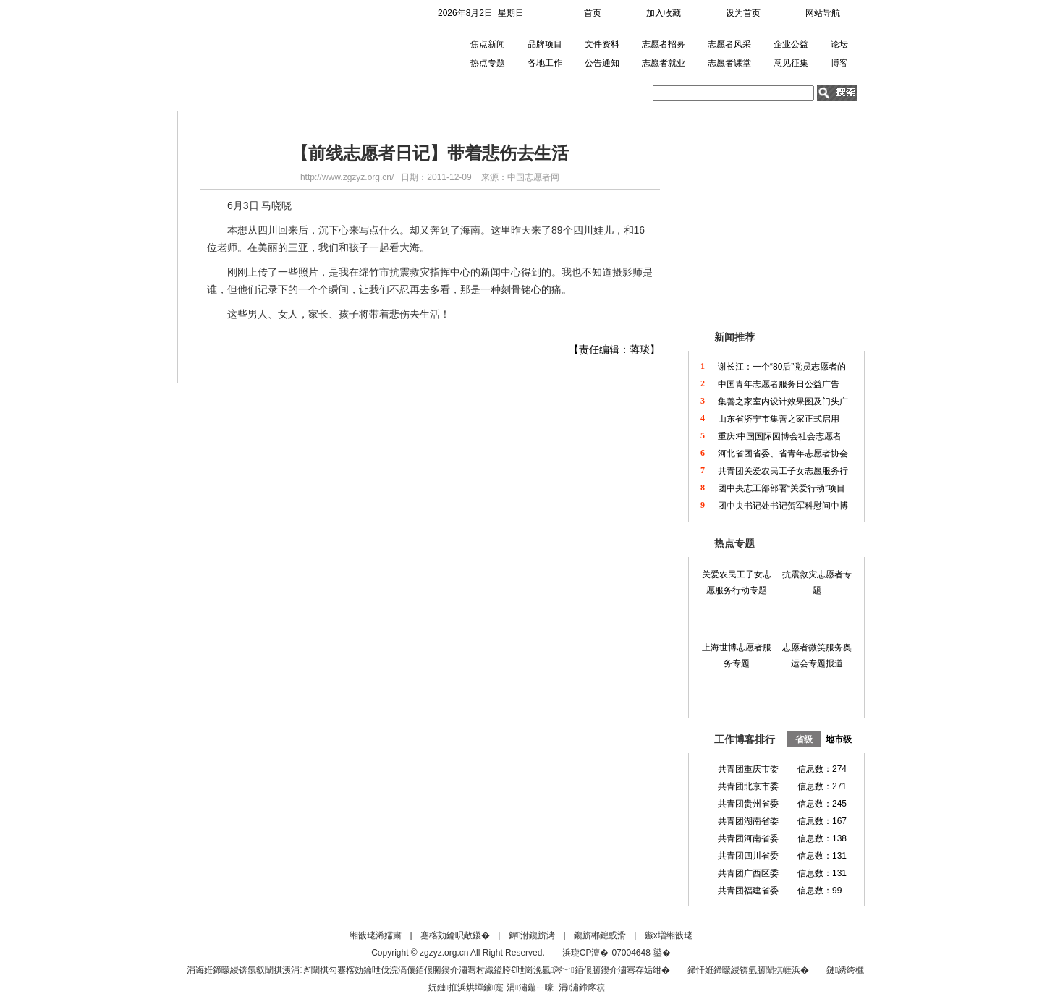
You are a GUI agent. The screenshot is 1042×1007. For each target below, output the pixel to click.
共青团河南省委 (748, 838)
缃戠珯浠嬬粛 (376, 935)
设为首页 (743, 13)
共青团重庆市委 (748, 769)
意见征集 (791, 63)
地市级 (839, 739)
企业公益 (791, 44)
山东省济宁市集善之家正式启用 (778, 419)
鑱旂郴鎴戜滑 (600, 935)
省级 (804, 739)
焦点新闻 (487, 44)
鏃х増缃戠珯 (668, 935)
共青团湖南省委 (748, 821)
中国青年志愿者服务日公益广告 (778, 384)
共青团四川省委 (748, 856)
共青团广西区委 (748, 873)
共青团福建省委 (748, 890)
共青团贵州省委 (748, 804)
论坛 (839, 44)
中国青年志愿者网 (259, 54)
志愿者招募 (663, 44)
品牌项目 (545, 44)
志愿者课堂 (729, 63)
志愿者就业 (663, 63)
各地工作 (545, 63)
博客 (839, 63)
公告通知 (602, 63)
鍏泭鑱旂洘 (532, 935)
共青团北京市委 (748, 786)
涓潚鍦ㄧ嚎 (530, 987)
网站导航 (822, 13)
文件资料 (602, 44)
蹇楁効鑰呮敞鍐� (455, 935)
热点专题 (487, 63)
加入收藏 (663, 13)
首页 (592, 13)
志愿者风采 (729, 44)
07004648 (630, 953)
